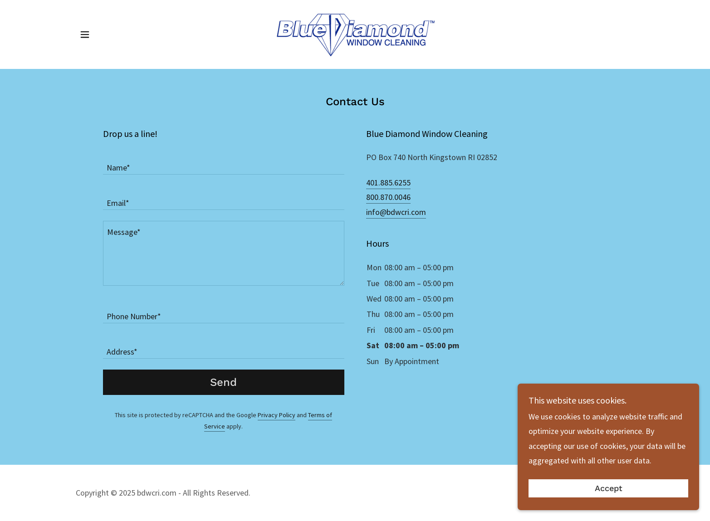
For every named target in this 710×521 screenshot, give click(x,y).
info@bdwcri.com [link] (396, 212)
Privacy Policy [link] (276, 415)
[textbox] (223, 162)
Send (223, 382)
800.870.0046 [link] (388, 197)
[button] (85, 34)
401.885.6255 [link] (388, 182)
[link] (355, 33)
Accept (608, 507)
